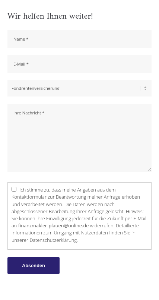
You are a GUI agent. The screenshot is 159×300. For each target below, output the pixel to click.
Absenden (33, 265)
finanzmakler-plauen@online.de (53, 225)
